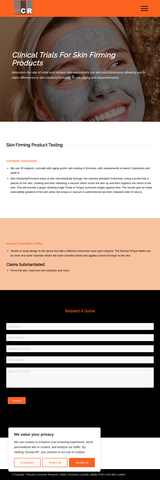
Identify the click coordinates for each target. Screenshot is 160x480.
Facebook (73, 474)
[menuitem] (142, 8)
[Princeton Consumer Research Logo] (66, 8)
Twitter (62, 474)
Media (94, 474)
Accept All (82, 462)
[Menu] (142, 8)
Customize (27, 462)
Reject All (55, 462)
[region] (54, 450)
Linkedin (84, 474)
